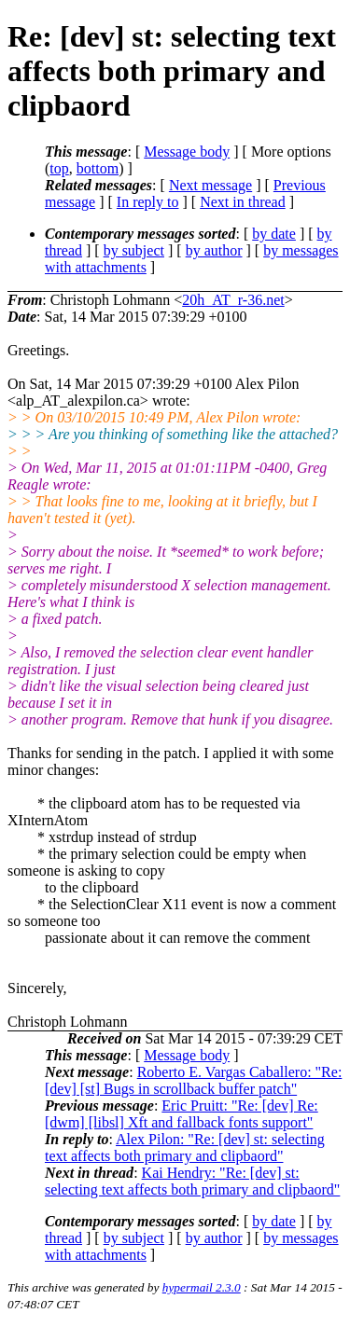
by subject (134, 250)
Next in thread (243, 202)
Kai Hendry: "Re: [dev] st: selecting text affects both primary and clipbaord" (192, 1181)
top (58, 168)
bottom (98, 168)
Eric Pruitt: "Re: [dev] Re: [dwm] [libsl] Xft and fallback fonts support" (181, 1114)
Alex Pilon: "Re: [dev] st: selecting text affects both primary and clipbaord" (185, 1147)
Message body (187, 151)
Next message (210, 185)
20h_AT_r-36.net (233, 300)
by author (214, 250)
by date (274, 234)
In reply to (148, 202)
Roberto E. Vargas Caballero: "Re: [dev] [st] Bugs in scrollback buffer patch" (193, 1080)
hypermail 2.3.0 (201, 1287)
